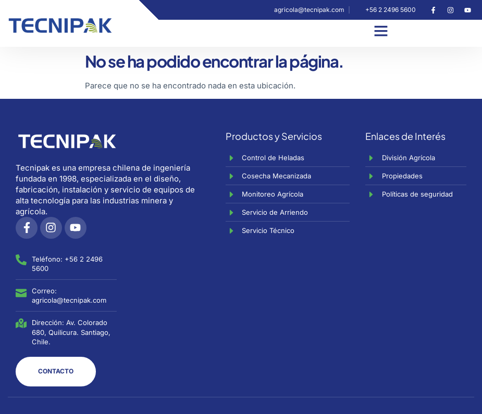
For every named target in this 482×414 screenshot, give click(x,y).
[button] (381, 31)
